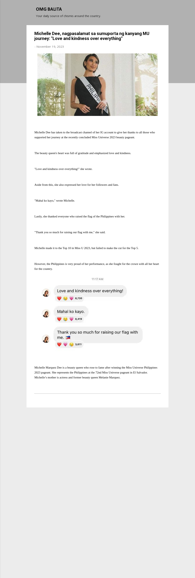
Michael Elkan (107, 567)
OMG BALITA (49, 9)
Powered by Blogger (97, 560)
